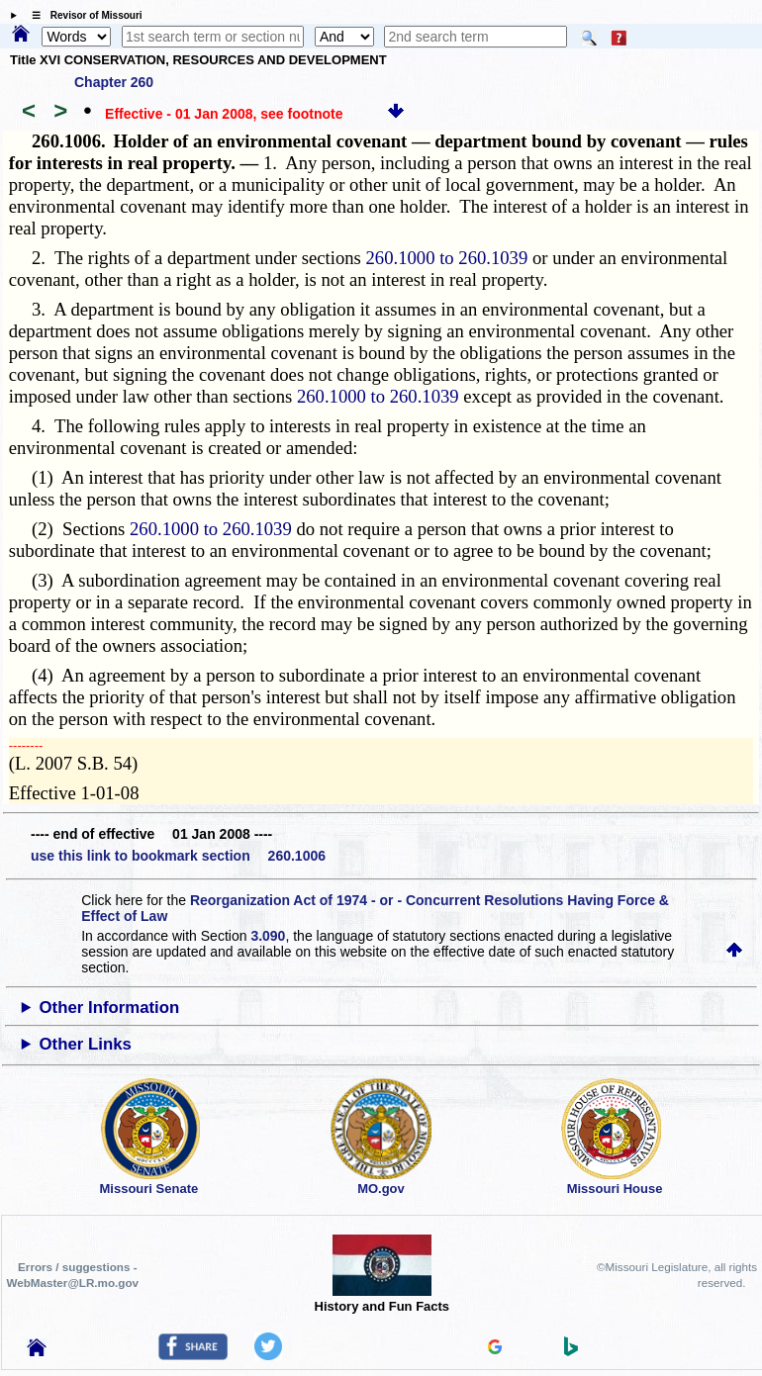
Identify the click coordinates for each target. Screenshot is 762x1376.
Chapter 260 (113, 82)
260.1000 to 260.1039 (447, 257)
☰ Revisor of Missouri (82, 15)
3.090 (267, 936)
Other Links (86, 1044)
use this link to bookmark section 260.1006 (178, 856)
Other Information (110, 1007)
